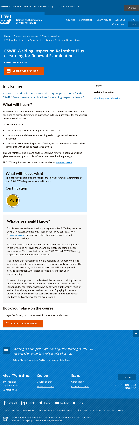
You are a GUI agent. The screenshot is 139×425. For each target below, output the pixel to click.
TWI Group (131, 8)
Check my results (80, 386)
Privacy (6, 410)
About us (120, 19)
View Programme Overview (107, 98)
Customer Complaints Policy (69, 410)
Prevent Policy (28, 410)
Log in (133, 24)
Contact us (118, 24)
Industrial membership (43, 6)
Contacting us (10, 389)
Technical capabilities (22, 6)
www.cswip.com (64, 162)
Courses (70, 19)
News (132, 19)
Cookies (15, 410)
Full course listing (46, 386)
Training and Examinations (68, 6)
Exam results (104, 19)
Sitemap (120, 410)
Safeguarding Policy (45, 410)
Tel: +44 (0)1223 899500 (124, 386)
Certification (86, 19)
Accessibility (109, 410)
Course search (44, 381)
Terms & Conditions (92, 410)
